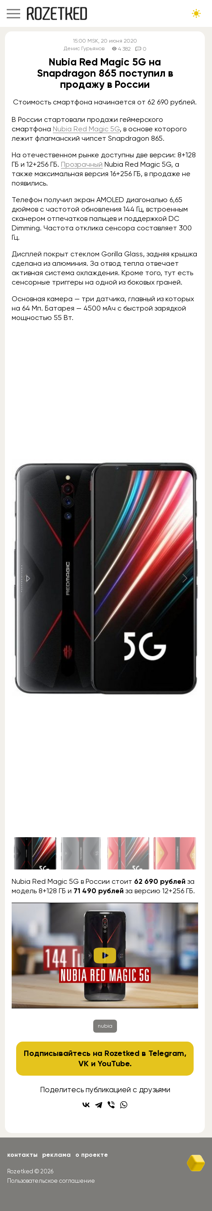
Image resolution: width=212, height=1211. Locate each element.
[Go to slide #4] (174, 853)
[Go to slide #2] (81, 853)
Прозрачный (82, 164)
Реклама (56, 1155)
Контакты (22, 1155)
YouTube (114, 1063)
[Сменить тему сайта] (196, 13)
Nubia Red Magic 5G (86, 129)
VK (83, 1063)
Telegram (166, 1053)
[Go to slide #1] (34, 853)
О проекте (91, 1155)
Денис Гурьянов (84, 49)
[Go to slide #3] (128, 853)
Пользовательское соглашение (51, 1180)
